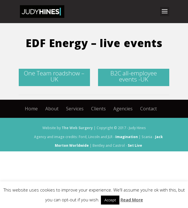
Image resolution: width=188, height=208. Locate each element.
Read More (132, 200)
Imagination (126, 136)
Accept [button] (110, 200)
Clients (98, 108)
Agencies (123, 108)
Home (31, 108)
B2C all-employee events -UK (133, 76)
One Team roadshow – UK (54, 76)
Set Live (135, 145)
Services (75, 108)
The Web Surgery (77, 127)
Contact (148, 108)
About (52, 108)
